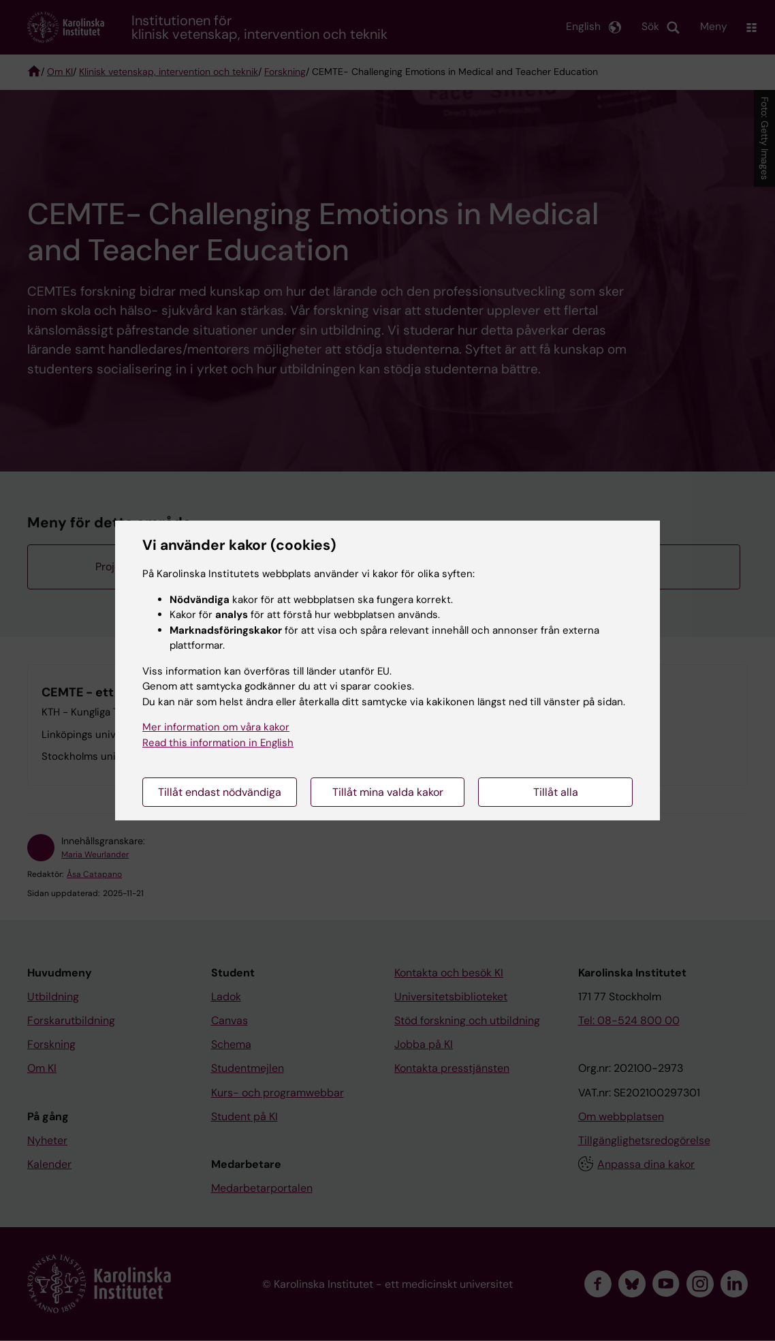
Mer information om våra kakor (215, 727)
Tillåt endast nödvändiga (219, 792)
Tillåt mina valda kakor (387, 792)
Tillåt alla (555, 792)
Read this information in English (218, 743)
